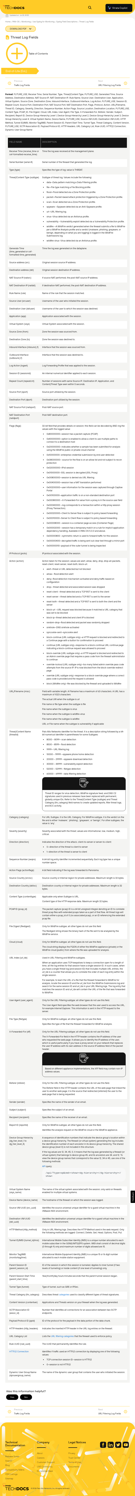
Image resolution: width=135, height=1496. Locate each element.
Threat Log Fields (86, 22)
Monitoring (26, 22)
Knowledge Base (45, 1471)
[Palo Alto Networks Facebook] (103, 1447)
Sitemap (9, 1478)
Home (7, 22)
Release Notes (12, 1456)
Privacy (71, 1453)
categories (64, 1294)
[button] (133, 1197)
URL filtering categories (62, 1336)
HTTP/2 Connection (19, 1351)
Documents (73, 1466)
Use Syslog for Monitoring (43, 22)
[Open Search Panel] (89, 8)
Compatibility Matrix (14, 1470)
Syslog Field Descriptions (66, 22)
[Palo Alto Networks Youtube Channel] (126, 1447)
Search (8, 1461)
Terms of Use (74, 1462)
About (40, 1453)
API (44, 1166)
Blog (7, 1465)
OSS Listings (11, 1474)
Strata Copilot (117, 8)
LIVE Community (45, 1466)
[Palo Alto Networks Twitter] (118, 1447)
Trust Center (74, 1458)
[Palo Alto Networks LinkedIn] (111, 1447)
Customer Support (46, 1462)
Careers (40, 1458)
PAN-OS (16, 22)
